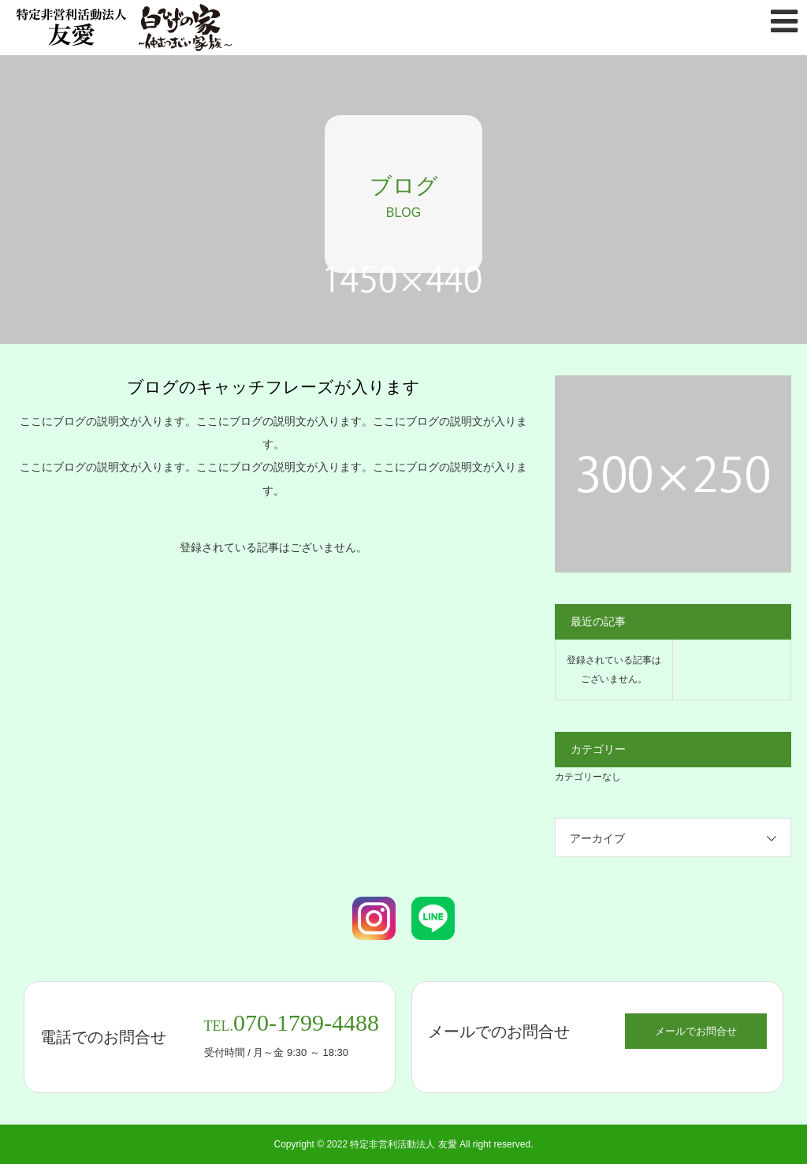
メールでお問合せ (696, 1031)
